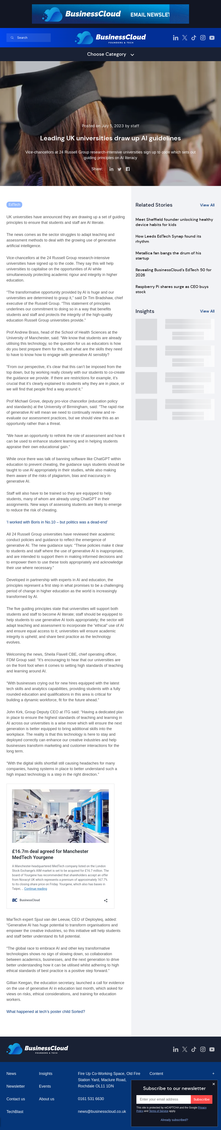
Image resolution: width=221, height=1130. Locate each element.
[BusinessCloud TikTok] (193, 37)
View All (207, 205)
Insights (45, 1073)
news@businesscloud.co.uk (102, 1111)
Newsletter (15, 1086)
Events (45, 1086)
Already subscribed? (174, 1119)
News (11, 1073)
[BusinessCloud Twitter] (184, 37)
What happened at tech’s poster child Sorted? (45, 1011)
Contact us (15, 1099)
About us (46, 1099)
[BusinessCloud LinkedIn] (175, 37)
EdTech (14, 204)
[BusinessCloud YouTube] (212, 37)
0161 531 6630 (91, 1099)
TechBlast (14, 1112)
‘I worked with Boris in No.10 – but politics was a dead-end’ (57, 522)
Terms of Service (158, 1111)
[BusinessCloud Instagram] (202, 37)
